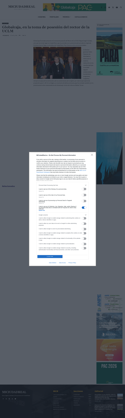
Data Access (62, 262)
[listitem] (62, 185)
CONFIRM (50, 256)
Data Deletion (52, 262)
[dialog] (62, 209)
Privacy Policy (72, 262)
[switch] (84, 189)
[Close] (92, 155)
